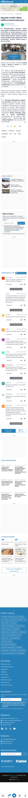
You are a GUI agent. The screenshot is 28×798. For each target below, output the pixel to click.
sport (19, 635)
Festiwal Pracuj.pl (7, 685)
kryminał (19, 647)
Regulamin (5, 669)
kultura (4, 653)
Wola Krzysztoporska (9, 644)
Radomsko (22, 650)
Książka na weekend (8, 647)
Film (3, 539)
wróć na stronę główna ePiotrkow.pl (14, 570)
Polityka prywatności (8, 667)
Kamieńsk (14, 632)
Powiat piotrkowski (8, 626)
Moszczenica (6, 632)
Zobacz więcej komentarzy (8, 430)
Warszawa (5, 650)
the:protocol (5, 682)
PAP (25, 620)
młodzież (12, 653)
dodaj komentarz (21, 273)
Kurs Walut (5, 674)
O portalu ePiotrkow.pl (7, 766)
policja (13, 620)
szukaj (24, 754)
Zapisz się (21, 223)
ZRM (19, 134)
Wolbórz (16, 629)
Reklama (4, 672)
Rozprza (4, 131)
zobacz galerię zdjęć (14, 57)
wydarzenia (20, 653)
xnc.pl (17, 779)
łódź (3, 635)
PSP (11, 134)
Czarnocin (22, 632)
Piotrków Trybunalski (9, 617)
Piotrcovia (13, 650)
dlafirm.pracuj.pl (6, 680)
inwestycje (5, 638)
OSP (15, 134)
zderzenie (5, 134)
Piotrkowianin (14, 638)
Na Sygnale (5, 620)
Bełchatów (5, 623)
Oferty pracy (5, 677)
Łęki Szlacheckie (7, 641)
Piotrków (21, 617)
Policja (4, 137)
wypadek (11, 131)
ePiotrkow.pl (4, 14)
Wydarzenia (11, 14)
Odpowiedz (9, 284)
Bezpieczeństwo (7, 629)
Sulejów (19, 620)
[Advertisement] (14, 157)
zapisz (24, 699)
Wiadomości (19, 14)
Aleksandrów (11, 635)
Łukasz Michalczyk (9, 24)
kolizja (18, 131)
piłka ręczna (20, 626)
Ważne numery (6, 664)
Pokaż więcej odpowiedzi (16, 289)
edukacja (13, 623)
